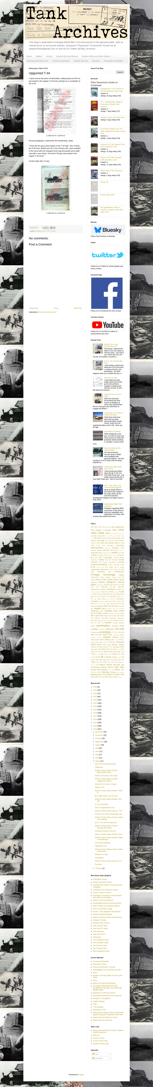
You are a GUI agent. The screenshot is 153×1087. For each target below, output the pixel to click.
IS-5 (119, 585)
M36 (120, 606)
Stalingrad (116, 647)
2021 (95, 703)
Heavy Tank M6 (118, 577)
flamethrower (119, 572)
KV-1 (95, 594)
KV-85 (112, 597)
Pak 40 (121, 620)
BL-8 (103, 555)
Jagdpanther (95, 589)
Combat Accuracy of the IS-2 (105, 831)
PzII (100, 635)
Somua (121, 645)
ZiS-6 (115, 677)
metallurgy (94, 611)
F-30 (114, 569)
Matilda (97, 608)
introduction (100, 585)
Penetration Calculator (113, 61)
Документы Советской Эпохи (104, 993)
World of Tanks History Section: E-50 (108, 834)
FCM (92, 572)
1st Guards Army (116, 533)
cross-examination (99, 564)
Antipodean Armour (100, 879)
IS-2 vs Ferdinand (101, 804)
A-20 (92, 545)
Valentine (106, 672)
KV (92, 594)
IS (105, 585)
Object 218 (115, 616)
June (97, 751)
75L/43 (93, 543)
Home (29, 56)
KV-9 (117, 597)
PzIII (105, 635)
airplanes (115, 548)
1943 (94, 533)
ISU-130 (113, 587)
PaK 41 (94, 623)
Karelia (118, 589)
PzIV (110, 635)
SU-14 (119, 649)
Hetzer (121, 580)
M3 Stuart (115, 606)
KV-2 (112, 594)
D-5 (106, 567)
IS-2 (108, 585)
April (97, 758)
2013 (95, 729)
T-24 (109, 654)
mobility (99, 613)
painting (116, 620)
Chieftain (115, 560)
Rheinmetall (95, 639)
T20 (97, 665)
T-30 (96, 657)
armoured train (106, 553)
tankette (109, 665)
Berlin (94, 555)
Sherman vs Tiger (110, 378)
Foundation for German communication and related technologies (107, 896)
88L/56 (111, 543)
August (98, 745)
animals (93, 550)
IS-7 (92, 587)
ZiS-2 (93, 677)
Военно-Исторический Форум (104, 983)
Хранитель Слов (99, 1010)
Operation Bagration (109, 618)
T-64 (100, 662)
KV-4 (92, 597)
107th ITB (101, 527)
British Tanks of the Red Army (111, 171)
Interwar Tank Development (103, 900)
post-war (110, 629)
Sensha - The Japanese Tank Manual (106, 912)
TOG (109, 670)
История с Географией (101, 998)
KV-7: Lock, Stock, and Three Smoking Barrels (112, 486)
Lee (108, 599)
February (98, 868)
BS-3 (96, 557)
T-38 (96, 660)
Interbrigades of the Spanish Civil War (107, 970)
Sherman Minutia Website (102, 914)
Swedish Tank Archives (101, 923)
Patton (93, 626)
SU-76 (106, 651)
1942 (121, 529)
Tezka (95, 980)
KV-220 (117, 594)
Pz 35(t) (119, 632)
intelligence (111, 582)
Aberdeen (110, 545)
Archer (116, 550)
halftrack (108, 577)
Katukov (97, 592)
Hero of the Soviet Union (107, 580)
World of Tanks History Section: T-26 (108, 811)
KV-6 (100, 597)
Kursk (121, 592)
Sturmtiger (94, 649)
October (98, 738)
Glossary (96, 61)
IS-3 (112, 585)
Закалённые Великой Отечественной (107, 996)
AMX (122, 548)
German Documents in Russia (104, 967)
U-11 (94, 672)
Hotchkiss (94, 582)
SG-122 (112, 642)
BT (100, 557)
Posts (95, 1054)
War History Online (100, 948)
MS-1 (93, 616)
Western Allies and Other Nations (96, 56)
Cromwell (120, 562)
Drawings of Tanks (100, 964)
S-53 (43, 231)
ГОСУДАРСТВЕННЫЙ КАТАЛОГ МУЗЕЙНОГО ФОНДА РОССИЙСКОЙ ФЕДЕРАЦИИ (107, 988)
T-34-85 (52, 231)
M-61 (96, 603)
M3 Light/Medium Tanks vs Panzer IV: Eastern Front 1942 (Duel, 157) (112, 209)
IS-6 (122, 585)
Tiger (116, 667)
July (97, 748)
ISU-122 (105, 587)
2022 (95, 700)
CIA (100, 562)
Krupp (116, 592)
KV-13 (100, 594)
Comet (104, 562)
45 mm (97, 538)
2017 (95, 716)
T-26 (114, 654)
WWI (122, 675)
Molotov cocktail (114, 613)
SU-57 (101, 652)
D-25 (93, 567)
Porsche (102, 629)
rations (122, 635)
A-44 (103, 545)
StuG (122, 647)
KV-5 (96, 597)
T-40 (100, 660)
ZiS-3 (97, 677)
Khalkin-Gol (104, 592)
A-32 (98, 545)
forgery (121, 575)
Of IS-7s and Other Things (102, 909)
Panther (108, 622)
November (99, 735)
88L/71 (117, 543)
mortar (122, 613)
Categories (99, 767)
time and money (100, 670)
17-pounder (107, 530)
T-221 (106, 654)
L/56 (95, 599)
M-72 (104, 603)
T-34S (118, 657)
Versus (49, 56)
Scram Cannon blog (100, 1041)
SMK (104, 644)
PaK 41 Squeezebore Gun (104, 808)
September (99, 742)
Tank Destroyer (98, 931)
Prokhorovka (95, 632)
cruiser (110, 564)
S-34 (116, 639)
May (97, 755)
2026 (95, 687)
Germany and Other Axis (37, 61)
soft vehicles (112, 645)
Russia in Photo (99, 1038)
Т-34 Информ (98, 1007)
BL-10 (99, 555)
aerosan (107, 548)
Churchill (94, 562)
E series (121, 567)
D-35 (102, 567)
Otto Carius (109, 620)
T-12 (97, 654)
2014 (95, 726)
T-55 (122, 660)
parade (115, 623)
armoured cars (96, 553)
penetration (103, 625)
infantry (101, 582)
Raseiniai (116, 635)
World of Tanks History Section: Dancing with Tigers (106, 827)
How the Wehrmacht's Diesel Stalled (112, 449)
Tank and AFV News (100, 928)
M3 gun (101, 606)
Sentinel (105, 642)
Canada (115, 557)
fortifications (95, 577)
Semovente (99, 642)
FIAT (109, 572)
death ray (112, 567)
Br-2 (92, 558)
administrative (97, 548)
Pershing (115, 626)
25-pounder (101, 536)
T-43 (104, 660)
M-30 (93, 604)
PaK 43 (100, 623)
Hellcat (93, 580)
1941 (114, 530)
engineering (95, 569)
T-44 (107, 660)
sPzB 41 (106, 647)
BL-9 (107, 555)
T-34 (47, 231)
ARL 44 (121, 550)
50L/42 (104, 538)
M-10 (122, 601)
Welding (94, 675)
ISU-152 (121, 587)
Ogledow (98, 618)
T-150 (101, 654)
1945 (107, 533)
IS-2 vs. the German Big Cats (106, 823)
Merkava (121, 608)
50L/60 (109, 538)
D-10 (122, 565)
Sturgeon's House (99, 920)
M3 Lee (107, 606)
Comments (97, 1058)
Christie (121, 560)
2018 (95, 713)
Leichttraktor (120, 599)
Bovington (120, 555)
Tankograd (97, 937)
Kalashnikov (111, 589)
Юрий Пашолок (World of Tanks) (105, 1017)
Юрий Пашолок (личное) (102, 1020)
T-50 (115, 660)
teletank (104, 667)
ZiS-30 (102, 677)
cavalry (121, 557)
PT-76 (114, 632)
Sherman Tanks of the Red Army (113, 117)
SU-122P (113, 649)
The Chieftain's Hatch (101, 940)
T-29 (92, 657)
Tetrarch (110, 667)
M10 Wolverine (112, 603)
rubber (112, 639)
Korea (111, 592)
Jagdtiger (103, 589)
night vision (99, 616)
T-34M (114, 657)
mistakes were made (114, 611)
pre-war (119, 628)
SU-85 (118, 652)
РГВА (95, 1004)
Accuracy (98, 864)
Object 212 (108, 616)
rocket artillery (104, 640)
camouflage (107, 558)
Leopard (101, 601)
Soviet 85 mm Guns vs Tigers (106, 784)
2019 (95, 710)
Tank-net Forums (99, 934)
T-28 (122, 654)
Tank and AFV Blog (100, 926)
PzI (96, 635)
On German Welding (102, 843)
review (122, 637)
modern (105, 613)
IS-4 (115, 585)
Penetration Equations (112, 431)
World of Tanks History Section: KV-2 (108, 861)
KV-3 (122, 594)
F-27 (111, 569)
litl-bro (95, 973)
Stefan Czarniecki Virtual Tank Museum (107, 917)
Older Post (78, 308)
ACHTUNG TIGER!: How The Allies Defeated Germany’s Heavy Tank (113, 131)
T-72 (108, 662)
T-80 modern (118, 662)
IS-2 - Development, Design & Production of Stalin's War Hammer (112, 104)
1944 (101, 533)
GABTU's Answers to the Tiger (106, 776)
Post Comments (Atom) (47, 312)
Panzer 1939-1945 (107, 195)
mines (102, 611)
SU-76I (112, 652)
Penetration (99, 858)
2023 (95, 697)
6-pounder (101, 540)
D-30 (98, 567)
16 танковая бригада (101, 961)
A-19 (122, 543)
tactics (102, 665)
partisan (121, 623)
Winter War (101, 675)
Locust (117, 601)
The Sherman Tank (100, 946)
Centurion (94, 560)
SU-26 (96, 652)
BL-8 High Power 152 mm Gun (106, 796)
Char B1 (108, 560)
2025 (95, 690)
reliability (107, 637)
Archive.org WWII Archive (102, 882)
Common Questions (61, 61)
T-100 (93, 654)
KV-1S (106, 594)
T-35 (122, 657)
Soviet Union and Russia (66, 56)
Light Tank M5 (110, 601)
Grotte (102, 577)
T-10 (122, 652)
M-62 (100, 603)
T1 (94, 665)
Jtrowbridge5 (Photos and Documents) (107, 903)
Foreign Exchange (103, 574)
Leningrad (94, 601)
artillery (115, 552)
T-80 (111, 662)
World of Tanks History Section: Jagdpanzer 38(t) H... (106, 780)
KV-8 (108, 597)
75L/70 (98, 543)
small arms (96, 644)
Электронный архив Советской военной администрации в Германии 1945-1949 (108, 1013)
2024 (95, 693)
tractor (117, 670)
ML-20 (93, 613)
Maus (104, 609)
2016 (95, 719)
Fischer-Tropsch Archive (102, 893)
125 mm (107, 527)
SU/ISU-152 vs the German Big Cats (111, 345)
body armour (113, 555)
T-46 (111, 660)
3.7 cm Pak (109, 536)
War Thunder (120, 672)
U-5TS (99, 672)
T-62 (96, 662)
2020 (95, 706)
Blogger (81, 1075)
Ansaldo (99, 550)
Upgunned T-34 (100, 846)
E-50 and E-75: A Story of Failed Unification (113, 414)
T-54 (119, 660)
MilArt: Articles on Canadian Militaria (106, 906)
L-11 (120, 597)
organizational (101, 620)
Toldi (112, 670)
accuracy (120, 545)
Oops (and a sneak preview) (105, 764)
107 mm (94, 527)
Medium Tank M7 (112, 608)
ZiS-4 (106, 677)
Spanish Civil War (97, 647)
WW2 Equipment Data (101, 951)
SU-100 (101, 649)
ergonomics (104, 569)
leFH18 (112, 599)
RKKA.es (96, 1035)
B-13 (120, 553)
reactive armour (96, 637)
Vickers (113, 672)
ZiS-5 (111, 677)
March (97, 761)
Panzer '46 (104, 182)
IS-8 (97, 587)
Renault (115, 637)
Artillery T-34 (99, 787)
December (99, 732)
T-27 (118, 654)
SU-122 (107, 649)
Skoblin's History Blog (101, 1044)
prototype (38, 231)
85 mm (104, 543)
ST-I (111, 647)
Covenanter (112, 562)
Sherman (120, 642)
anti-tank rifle (108, 550)
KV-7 (104, 597)
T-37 (92, 660)
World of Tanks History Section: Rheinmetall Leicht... (106, 771)
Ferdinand (101, 572)
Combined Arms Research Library (105, 890)
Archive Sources (81, 61)
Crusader (116, 564)
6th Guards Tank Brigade (115, 540)
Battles (39, 56)
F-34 (122, 569)
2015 (95, 723)
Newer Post (34, 308)
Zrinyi (119, 677)
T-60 (93, 662)
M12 (119, 603)
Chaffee (101, 560)
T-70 (104, 662)
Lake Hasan (101, 599)
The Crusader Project (101, 943)
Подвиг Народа (99, 1001)
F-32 (118, 569)
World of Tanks (113, 674)
